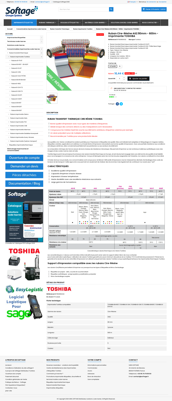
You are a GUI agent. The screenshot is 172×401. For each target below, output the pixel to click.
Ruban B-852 (16, 84)
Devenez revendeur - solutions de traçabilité (62, 365)
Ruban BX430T (17, 110)
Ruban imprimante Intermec (20, 130)
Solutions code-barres (15, 45)
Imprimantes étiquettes (16, 37)
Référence (112, 40)
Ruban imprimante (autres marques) (23, 141)
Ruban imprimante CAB (18, 126)
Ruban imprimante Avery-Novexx (22, 137)
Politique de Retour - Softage (15, 382)
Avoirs (90, 371)
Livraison (8, 365)
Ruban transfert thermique (18, 53)
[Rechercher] (86, 9)
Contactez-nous (11, 388)
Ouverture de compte (13, 374)
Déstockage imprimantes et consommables (18, 150)
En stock (50, 297)
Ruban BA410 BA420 (19, 80)
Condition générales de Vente (16, 379)
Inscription (162, 2)
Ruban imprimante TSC (18, 122)
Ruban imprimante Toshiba (20, 57)
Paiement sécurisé (12, 376)
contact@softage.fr (42, 2)
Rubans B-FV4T (17, 61)
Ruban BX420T (17, 107)
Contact (133, 360)
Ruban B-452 (16, 72)
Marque (132, 40)
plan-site (8, 391)
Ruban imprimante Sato (18, 118)
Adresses (91, 374)
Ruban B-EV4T (17, 68)
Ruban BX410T (16, 103)
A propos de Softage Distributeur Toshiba (20, 371)
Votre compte (94, 360)
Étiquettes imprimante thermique (21, 145)
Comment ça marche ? (55, 374)
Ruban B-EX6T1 (17, 99)
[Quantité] (119, 78)
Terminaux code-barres (16, 41)
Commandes (92, 368)
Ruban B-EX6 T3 (17, 91)
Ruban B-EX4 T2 (17, 87)
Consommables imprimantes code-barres (23, 49)
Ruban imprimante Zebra (19, 114)
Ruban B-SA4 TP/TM (19, 76)
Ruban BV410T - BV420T (20, 64)
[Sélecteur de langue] (132, 2)
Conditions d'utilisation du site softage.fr (19, 368)
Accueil (9, 34)
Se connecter (151, 2)
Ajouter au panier (138, 78)
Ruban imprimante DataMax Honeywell (24, 133)
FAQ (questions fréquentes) (15, 385)
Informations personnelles (97, 365)
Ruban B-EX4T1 (17, 95)
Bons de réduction (94, 376)
